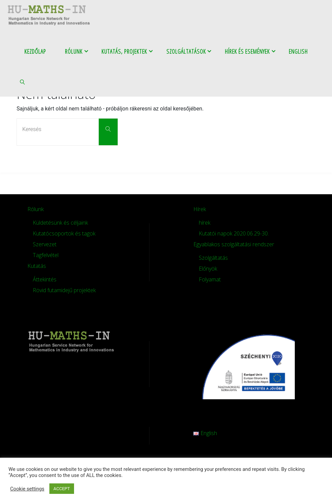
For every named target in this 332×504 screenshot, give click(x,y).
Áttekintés (44, 279)
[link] (23, 81)
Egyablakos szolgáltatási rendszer (233, 244)
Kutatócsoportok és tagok (64, 233)
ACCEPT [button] (61, 488)
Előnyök (208, 268)
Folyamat (210, 279)
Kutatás (36, 266)
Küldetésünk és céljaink (60, 222)
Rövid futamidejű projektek (64, 290)
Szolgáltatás (213, 257)
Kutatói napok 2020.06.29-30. (234, 233)
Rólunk (35, 209)
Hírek (199, 209)
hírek (204, 222)
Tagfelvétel (45, 255)
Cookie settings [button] (27, 489)
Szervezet (44, 244)
